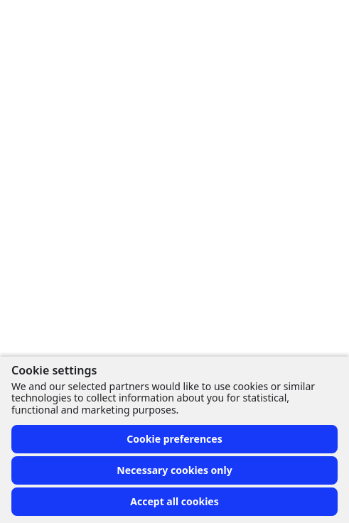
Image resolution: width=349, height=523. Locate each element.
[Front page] (17, 20)
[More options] (293, 76)
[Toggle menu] (323, 20)
